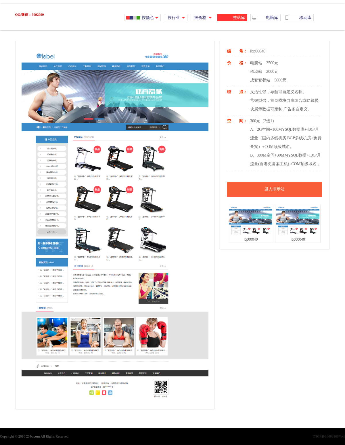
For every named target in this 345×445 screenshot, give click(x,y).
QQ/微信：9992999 (29, 15)
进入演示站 (274, 189)
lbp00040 (251, 239)
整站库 (239, 17)
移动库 (305, 17)
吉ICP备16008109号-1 (329, 436)
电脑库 (272, 17)
